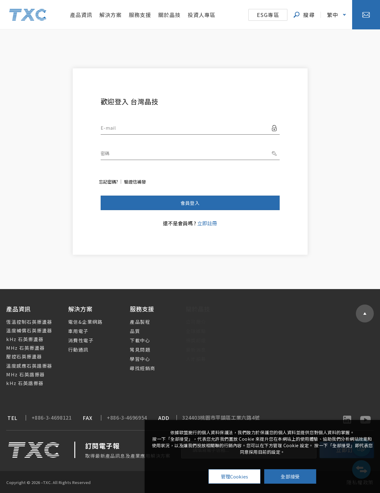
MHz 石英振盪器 (21, 347)
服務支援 (140, 15)
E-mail (108, 128)
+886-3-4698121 (45, 417)
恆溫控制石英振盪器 (25, 321)
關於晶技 (169, 15)
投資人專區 (202, 15)
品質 (129, 331)
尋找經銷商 (137, 368)
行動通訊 (73, 349)
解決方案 (110, 15)
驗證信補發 (135, 182)
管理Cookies (234, 476)
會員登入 (190, 203)
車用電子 (73, 331)
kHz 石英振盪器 (21, 339)
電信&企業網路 (80, 321)
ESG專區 (268, 15)
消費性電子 (76, 340)
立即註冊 (207, 223)
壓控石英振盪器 (20, 356)
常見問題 (134, 349)
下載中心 (134, 340)
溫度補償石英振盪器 (25, 330)
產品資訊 (81, 15)
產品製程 (134, 321)
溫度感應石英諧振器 (25, 365)
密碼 (105, 153)
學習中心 (134, 359)
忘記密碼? (108, 182)
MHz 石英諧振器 (21, 374)
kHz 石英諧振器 (21, 383)
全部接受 (290, 476)
